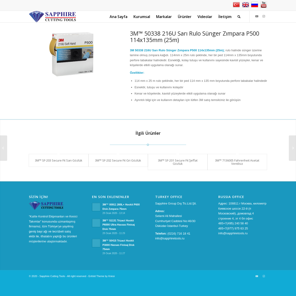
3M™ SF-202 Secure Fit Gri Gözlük (118, 160)
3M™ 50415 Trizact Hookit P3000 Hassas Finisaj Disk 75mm (118, 245)
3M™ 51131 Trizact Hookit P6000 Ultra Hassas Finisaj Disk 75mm (118, 225)
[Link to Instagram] (263, 16)
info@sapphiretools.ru (170, 238)
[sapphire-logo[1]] (52, 16)
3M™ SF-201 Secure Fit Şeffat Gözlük (177, 162)
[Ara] (239, 16)
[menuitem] (118, 16)
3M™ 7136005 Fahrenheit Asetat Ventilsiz (237, 162)
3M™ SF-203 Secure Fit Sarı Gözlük (58, 160)
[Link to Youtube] (256, 16)
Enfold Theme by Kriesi (101, 276)
